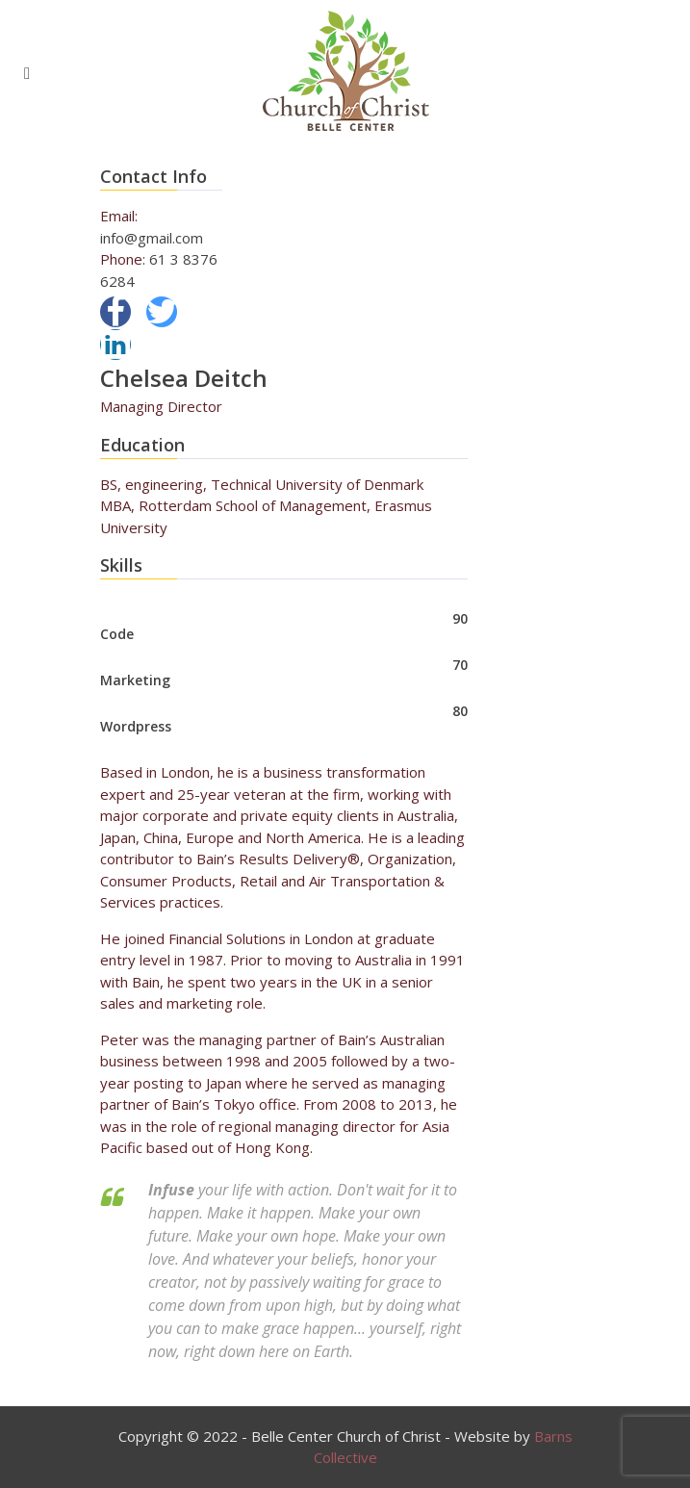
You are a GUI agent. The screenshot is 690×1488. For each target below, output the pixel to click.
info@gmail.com (151, 237)
